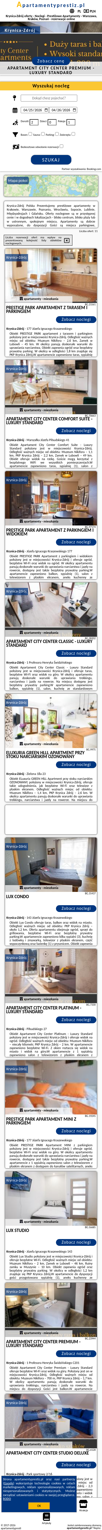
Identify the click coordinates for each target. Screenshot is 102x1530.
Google (8, 1483)
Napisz (97, 1528)
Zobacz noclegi (76, 319)
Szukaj (51, 160)
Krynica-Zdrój (16, 257)
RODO (7, 1499)
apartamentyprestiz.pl (51, 5)
